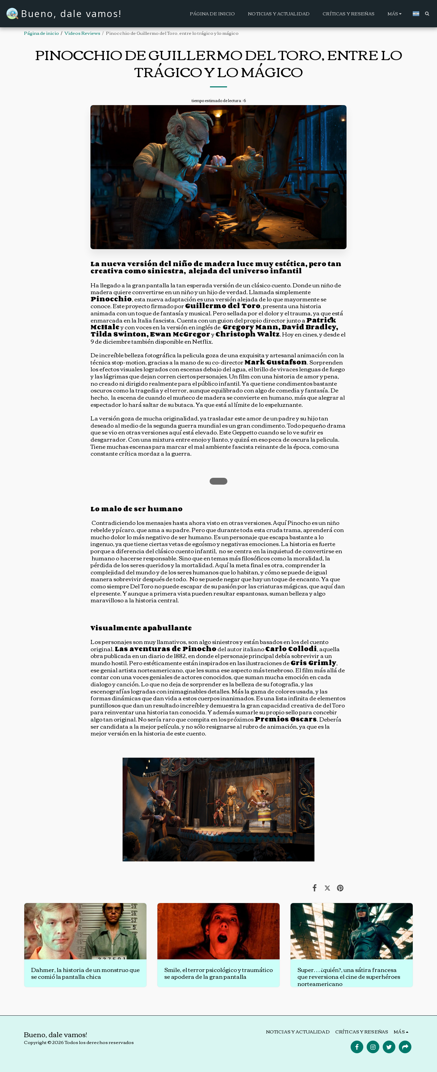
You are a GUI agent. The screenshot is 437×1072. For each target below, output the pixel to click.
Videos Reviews (82, 33)
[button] (427, 13)
